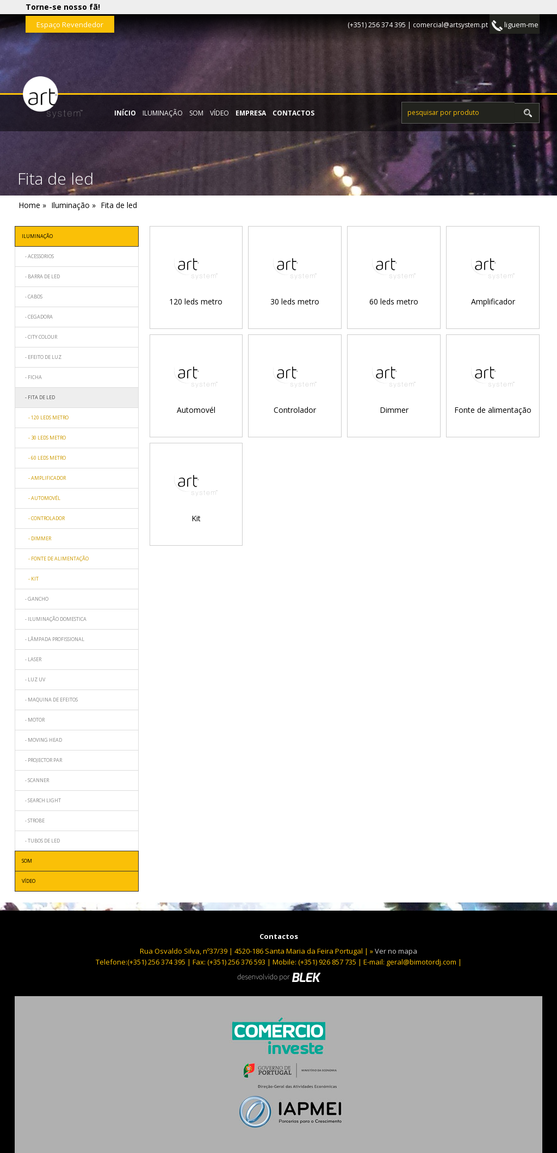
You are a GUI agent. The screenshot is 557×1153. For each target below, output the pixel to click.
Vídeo (219, 113)
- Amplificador (44, 477)
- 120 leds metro (45, 417)
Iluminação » (73, 205)
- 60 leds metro (44, 457)
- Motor (33, 719)
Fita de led (119, 205)
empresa (251, 113)
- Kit (30, 578)
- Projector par (42, 760)
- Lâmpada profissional (53, 639)
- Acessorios (38, 256)
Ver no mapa (396, 951)
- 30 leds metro (44, 437)
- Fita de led (38, 397)
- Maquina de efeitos (50, 699)
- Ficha (32, 377)
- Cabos (32, 296)
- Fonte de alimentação (55, 558)
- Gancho (35, 598)
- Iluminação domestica (54, 619)
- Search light (41, 800)
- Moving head (42, 739)
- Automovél (41, 498)
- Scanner (35, 780)
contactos (293, 113)
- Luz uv (33, 679)
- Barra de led (41, 276)
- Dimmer (36, 538)
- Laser (31, 659)
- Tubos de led (41, 840)
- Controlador (43, 518)
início (125, 113)
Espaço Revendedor (69, 24)
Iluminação (163, 113)
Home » (32, 205)
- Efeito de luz (41, 357)
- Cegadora (37, 316)
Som (196, 113)
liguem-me (515, 25)
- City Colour (39, 336)
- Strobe (33, 820)
